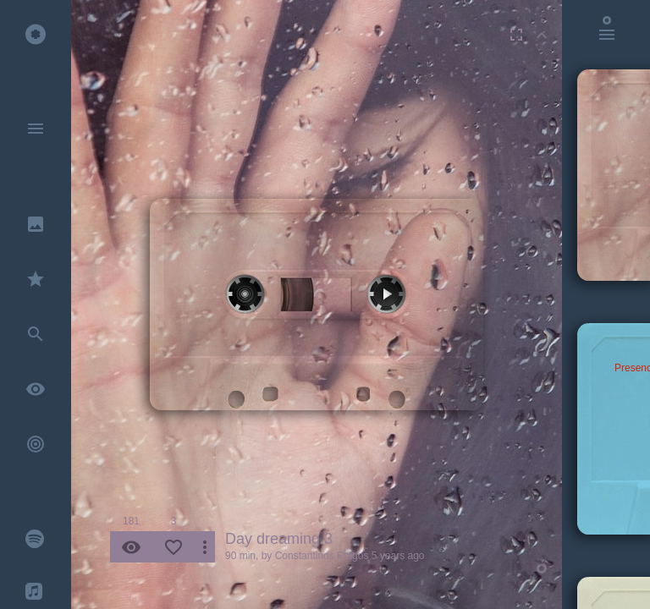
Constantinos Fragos (322, 556)
